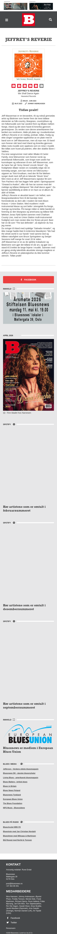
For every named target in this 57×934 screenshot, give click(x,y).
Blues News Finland (11, 790)
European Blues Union (13, 799)
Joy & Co (29, 933)
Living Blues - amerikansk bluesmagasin (20, 778)
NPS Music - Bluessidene (14, 808)
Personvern (10, 928)
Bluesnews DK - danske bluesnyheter (19, 773)
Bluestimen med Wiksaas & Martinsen (19, 836)
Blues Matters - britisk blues (15, 782)
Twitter (11, 922)
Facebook (28, 279)
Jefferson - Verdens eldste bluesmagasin (20, 769)
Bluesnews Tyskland (12, 795)
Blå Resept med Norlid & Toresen (17, 840)
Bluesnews (28, 19)
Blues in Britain (9, 786)
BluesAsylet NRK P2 (12, 827)
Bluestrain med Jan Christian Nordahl (19, 831)
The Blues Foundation (12, 803)
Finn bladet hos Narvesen (17, 413)
